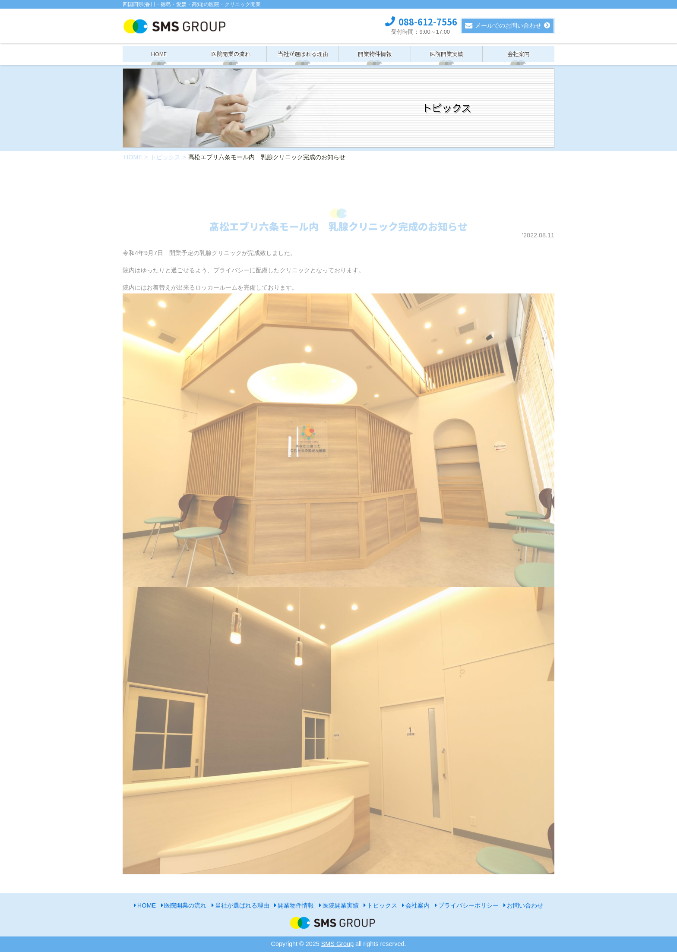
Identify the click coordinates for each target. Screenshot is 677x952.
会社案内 (518, 54)
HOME (159, 54)
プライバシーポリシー (468, 905)
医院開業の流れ (230, 54)
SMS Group (337, 943)
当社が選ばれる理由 (303, 54)
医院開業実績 (446, 54)
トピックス (382, 905)
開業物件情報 (375, 54)
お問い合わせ (525, 905)
